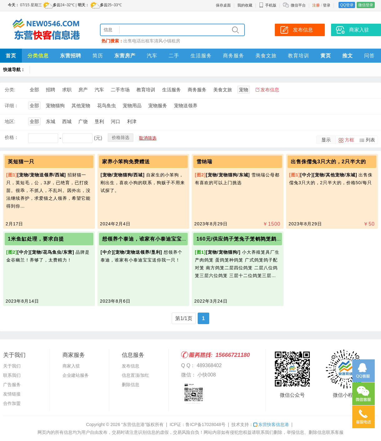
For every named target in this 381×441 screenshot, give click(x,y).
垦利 (99, 121)
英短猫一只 (21, 161)
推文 (347, 55)
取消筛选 (147, 138)
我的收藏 (244, 5)
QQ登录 (347, 5)
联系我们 (12, 375)
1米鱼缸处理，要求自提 (36, 239)
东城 (50, 121)
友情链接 (12, 393)
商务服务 (233, 55)
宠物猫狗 (55, 105)
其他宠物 (81, 105)
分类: (10, 89)
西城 (67, 121)
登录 (326, 5)
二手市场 (120, 89)
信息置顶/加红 (135, 375)
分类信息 (38, 55)
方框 (349, 139)
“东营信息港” (133, 424)
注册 (316, 5)
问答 (369, 55)
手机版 (267, 5)
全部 (34, 89)
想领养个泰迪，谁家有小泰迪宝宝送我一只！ (155, 239)
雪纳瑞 (204, 161)
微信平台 (298, 5)
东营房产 (125, 55)
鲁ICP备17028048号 (205, 424)
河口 (115, 121)
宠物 (243, 89)
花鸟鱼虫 (106, 105)
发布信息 (303, 29)
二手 (174, 55)
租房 (175, 40)
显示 (326, 139)
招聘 (50, 89)
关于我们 (12, 365)
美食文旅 (266, 55)
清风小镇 (162, 40)
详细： (12, 105)
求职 (67, 89)
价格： (12, 137)
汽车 (152, 55)
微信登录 (365, 5)
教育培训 (298, 55)
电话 (136, 40)
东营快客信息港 (271, 424)
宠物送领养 (185, 105)
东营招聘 (70, 55)
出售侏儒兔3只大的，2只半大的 (328, 161)
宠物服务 (157, 105)
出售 (127, 40)
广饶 (83, 121)
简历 (97, 55)
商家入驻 (359, 29)
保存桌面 (223, 5)
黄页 (325, 55)
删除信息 (130, 384)
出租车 (147, 40)
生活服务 (201, 55)
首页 (11, 55)
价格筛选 (120, 137)
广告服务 (12, 384)
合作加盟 (12, 403)
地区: (10, 121)
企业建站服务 (75, 375)
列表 (370, 139)
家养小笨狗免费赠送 (126, 161)
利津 (131, 121)
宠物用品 (132, 105)
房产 (83, 89)
